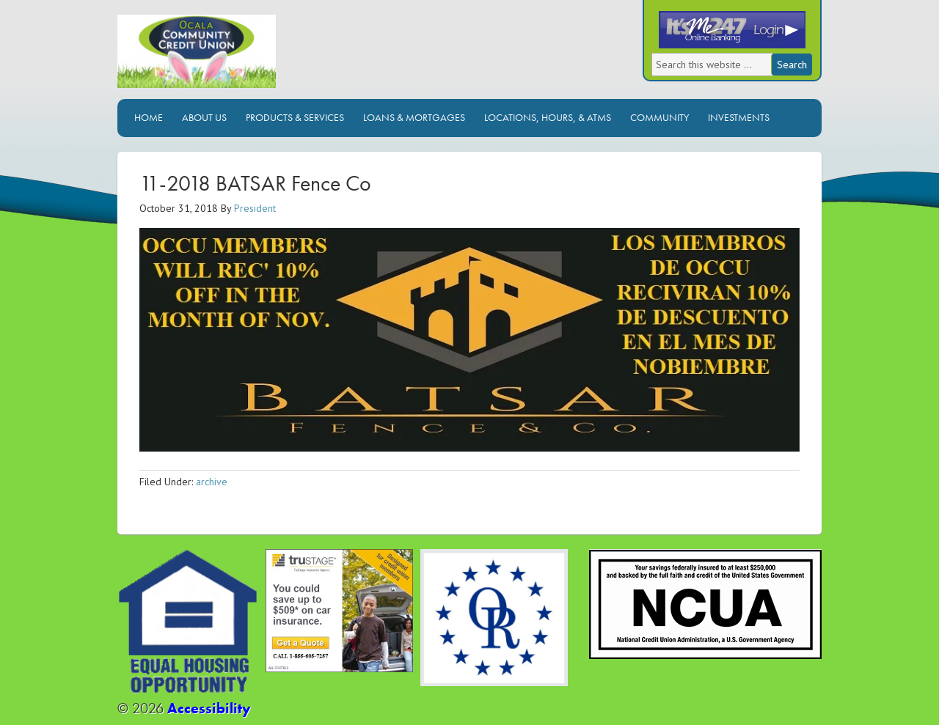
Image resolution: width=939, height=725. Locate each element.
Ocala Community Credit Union (245, 57)
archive (211, 481)
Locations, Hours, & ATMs (547, 117)
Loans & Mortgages (414, 117)
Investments (739, 117)
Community (659, 117)
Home (148, 117)
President (255, 208)
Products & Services (295, 117)
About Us (204, 117)
